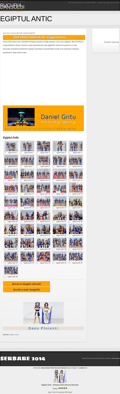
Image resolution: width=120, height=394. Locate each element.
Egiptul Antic (26, 19)
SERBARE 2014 (22, 358)
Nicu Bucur (116, 358)
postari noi (83, 368)
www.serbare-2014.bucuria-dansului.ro (55, 368)
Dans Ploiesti (43, 328)
